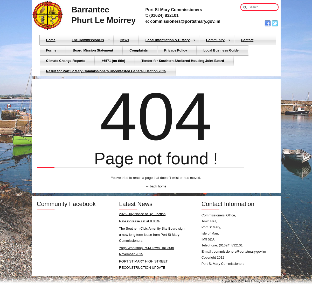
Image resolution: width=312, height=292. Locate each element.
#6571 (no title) (113, 61)
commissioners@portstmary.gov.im (185, 21)
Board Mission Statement (93, 50)
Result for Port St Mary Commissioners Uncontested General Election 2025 (106, 71)
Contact (247, 40)
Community (218, 40)
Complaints (138, 50)
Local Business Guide (221, 50)
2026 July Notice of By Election (142, 214)
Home (51, 40)
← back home (155, 186)
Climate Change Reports (65, 61)
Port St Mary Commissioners (223, 264)
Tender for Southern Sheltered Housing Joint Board (183, 61)
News (124, 40)
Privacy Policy (175, 50)
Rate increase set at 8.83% (139, 221)
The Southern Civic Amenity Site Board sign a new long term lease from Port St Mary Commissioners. (151, 235)
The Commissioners (91, 40)
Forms (51, 50)
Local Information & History (170, 40)
